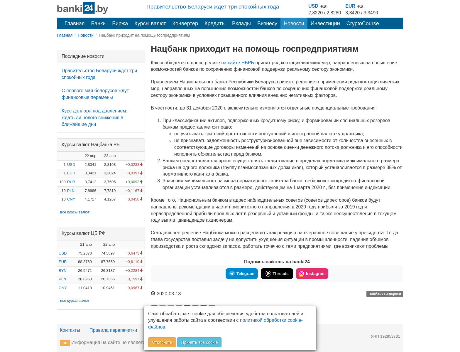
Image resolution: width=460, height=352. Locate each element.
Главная (75, 23)
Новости (294, 23)
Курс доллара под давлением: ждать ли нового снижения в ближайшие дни (94, 117)
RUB (71, 182)
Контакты (70, 330)
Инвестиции (325, 23)
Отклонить (162, 342)
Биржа (120, 23)
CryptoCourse (362, 23)
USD (313, 6)
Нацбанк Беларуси (384, 294)
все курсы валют (74, 212)
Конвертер (185, 23)
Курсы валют (150, 23)
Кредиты (215, 23)
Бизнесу (267, 23)
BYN (63, 270)
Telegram (241, 274)
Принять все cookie (199, 342)
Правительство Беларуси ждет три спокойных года (212, 7)
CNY (71, 199)
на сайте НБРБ (237, 62)
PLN (71, 190)
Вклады (241, 23)
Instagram (312, 274)
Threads (276, 274)
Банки (98, 23)
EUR (350, 6)
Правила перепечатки (113, 330)
